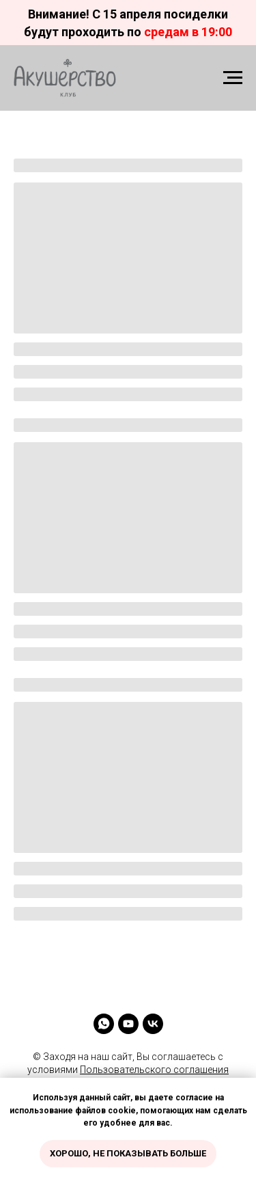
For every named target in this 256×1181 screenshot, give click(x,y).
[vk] (153, 1024)
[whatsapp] (104, 1024)
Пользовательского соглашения (154, 1069)
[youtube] (128, 1024)
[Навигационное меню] (232, 78)
